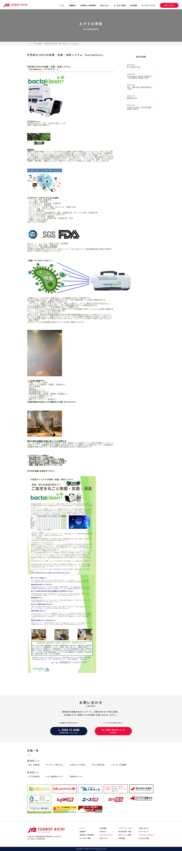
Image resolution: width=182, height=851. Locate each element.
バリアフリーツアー (126, 828)
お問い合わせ (169, 5)
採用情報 (122, 838)
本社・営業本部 (34, 765)
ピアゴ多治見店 (34, 776)
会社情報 (133, 5)
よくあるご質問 (120, 5)
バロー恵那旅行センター (55, 776)
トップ (61, 5)
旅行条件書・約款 (125, 831)
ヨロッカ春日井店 (98, 765)
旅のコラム (104, 5)
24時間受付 (113, 731)
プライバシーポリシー (147, 835)
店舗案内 (72, 5)
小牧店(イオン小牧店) (77, 765)
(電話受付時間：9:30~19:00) (68, 731)
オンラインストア (148, 5)
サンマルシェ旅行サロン (55, 765)
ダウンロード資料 (125, 835)
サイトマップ (144, 831)
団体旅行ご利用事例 (88, 5)
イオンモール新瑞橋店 (119, 765)
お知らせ (103, 831)
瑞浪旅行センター (76, 776)
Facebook (142, 838)
